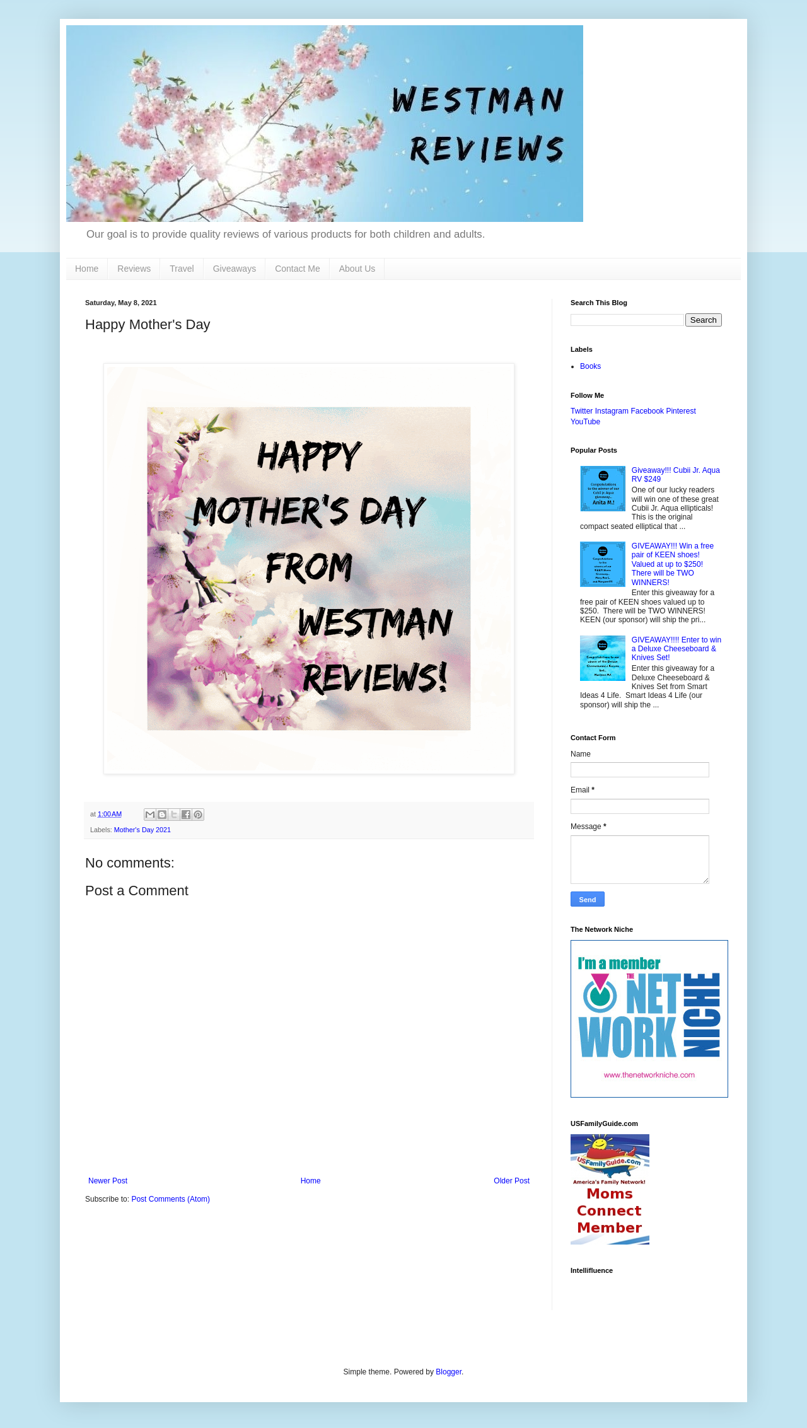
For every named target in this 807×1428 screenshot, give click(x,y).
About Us (357, 269)
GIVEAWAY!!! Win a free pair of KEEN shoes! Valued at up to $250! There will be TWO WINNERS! (673, 564)
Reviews (134, 269)
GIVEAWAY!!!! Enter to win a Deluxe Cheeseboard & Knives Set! (676, 649)
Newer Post (107, 1180)
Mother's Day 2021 (142, 829)
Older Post (512, 1180)
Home (86, 269)
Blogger (449, 1371)
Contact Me (297, 269)
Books (590, 366)
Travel (182, 269)
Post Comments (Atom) (170, 1199)
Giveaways (234, 269)
